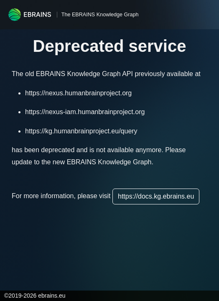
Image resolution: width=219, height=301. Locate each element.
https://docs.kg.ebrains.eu (156, 196)
